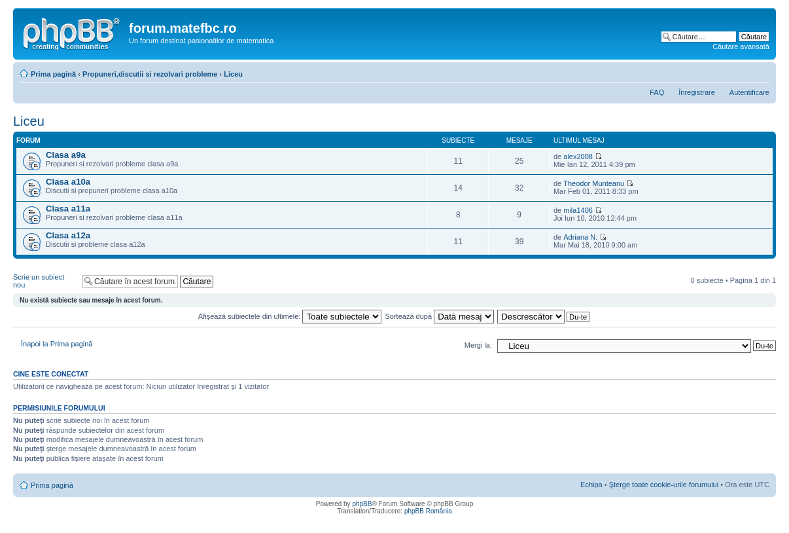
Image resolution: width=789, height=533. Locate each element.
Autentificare (749, 92)
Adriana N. (580, 237)
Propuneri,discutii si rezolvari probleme (150, 74)
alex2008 (578, 156)
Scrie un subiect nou (44, 281)
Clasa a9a (66, 155)
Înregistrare (696, 92)
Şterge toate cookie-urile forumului (664, 484)
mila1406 (578, 210)
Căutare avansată (740, 46)
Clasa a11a (68, 208)
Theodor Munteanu (593, 183)
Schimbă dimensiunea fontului (759, 71)
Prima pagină (53, 74)
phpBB (362, 503)
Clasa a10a (68, 182)
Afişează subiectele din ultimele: (290, 316)
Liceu (233, 74)
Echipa (591, 484)
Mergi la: (478, 345)
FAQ (657, 92)
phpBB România (428, 511)
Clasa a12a (68, 235)
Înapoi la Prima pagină (56, 344)
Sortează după (440, 316)
